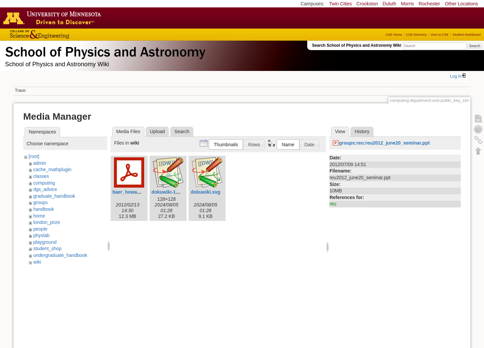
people (40, 229)
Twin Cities (340, 3)
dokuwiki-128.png (171, 192)
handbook (43, 209)
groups (40, 202)
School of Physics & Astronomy (104, 50)
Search (474, 46)
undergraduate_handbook (60, 255)
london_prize (46, 222)
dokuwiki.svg (205, 192)
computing (44, 183)
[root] (34, 156)
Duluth (389, 3)
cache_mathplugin (52, 169)
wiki (37, 262)
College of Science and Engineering (60, 34)
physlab (41, 235)
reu (332, 203)
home (39, 216)
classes (41, 176)
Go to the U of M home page (54, 17)
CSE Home (394, 34)
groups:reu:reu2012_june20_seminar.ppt (384, 143)
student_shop (47, 248)
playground (44, 242)
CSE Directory (416, 34)
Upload (157, 131)
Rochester (429, 3)
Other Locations (461, 3)
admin (39, 163)
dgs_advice (45, 189)
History (362, 131)
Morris (407, 3)
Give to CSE (439, 34)
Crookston (367, 3)
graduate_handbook (54, 196)
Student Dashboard (467, 34)
